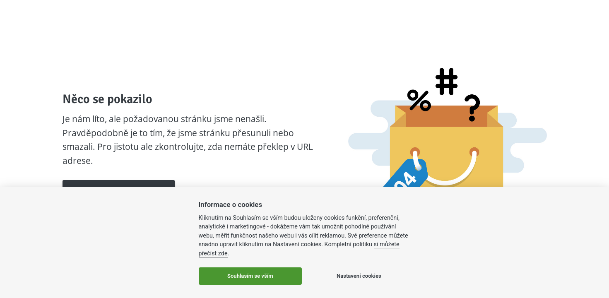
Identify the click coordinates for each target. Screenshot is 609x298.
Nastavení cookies (359, 276)
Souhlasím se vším (250, 276)
